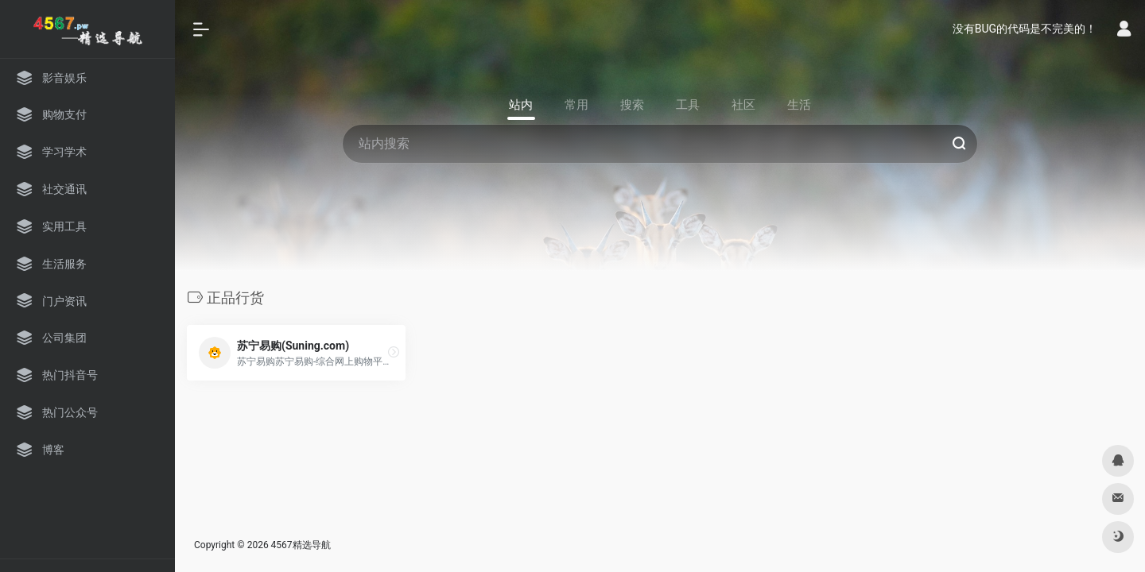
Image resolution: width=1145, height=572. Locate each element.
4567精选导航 (301, 545)
